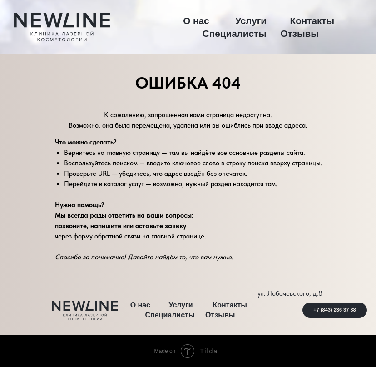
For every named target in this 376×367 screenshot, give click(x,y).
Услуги (251, 20)
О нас (196, 20)
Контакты (312, 20)
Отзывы (299, 33)
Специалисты (235, 33)
